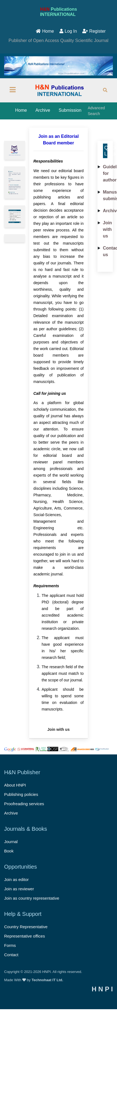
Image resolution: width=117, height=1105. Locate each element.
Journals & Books (25, 829)
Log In (68, 31)
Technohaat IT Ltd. (47, 980)
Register (94, 31)
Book (8, 851)
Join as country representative (31, 898)
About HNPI (15, 785)
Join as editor (16, 879)
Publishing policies (21, 794)
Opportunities (20, 867)
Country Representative (26, 926)
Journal (11, 841)
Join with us (107, 229)
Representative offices (24, 936)
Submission (70, 110)
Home (45, 31)
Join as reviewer (19, 888)
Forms (10, 945)
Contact (11, 954)
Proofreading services (24, 803)
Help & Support (23, 914)
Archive (43, 110)
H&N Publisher (22, 772)
